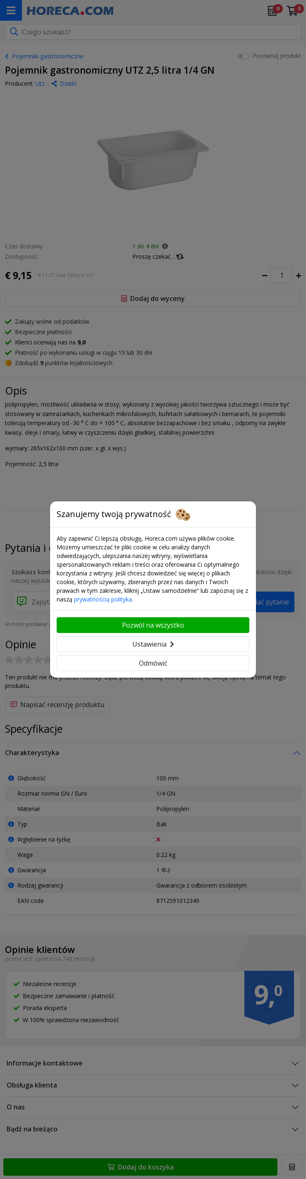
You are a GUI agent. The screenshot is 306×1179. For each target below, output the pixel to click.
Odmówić (153, 663)
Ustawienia (153, 644)
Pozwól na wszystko (153, 625)
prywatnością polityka (103, 599)
